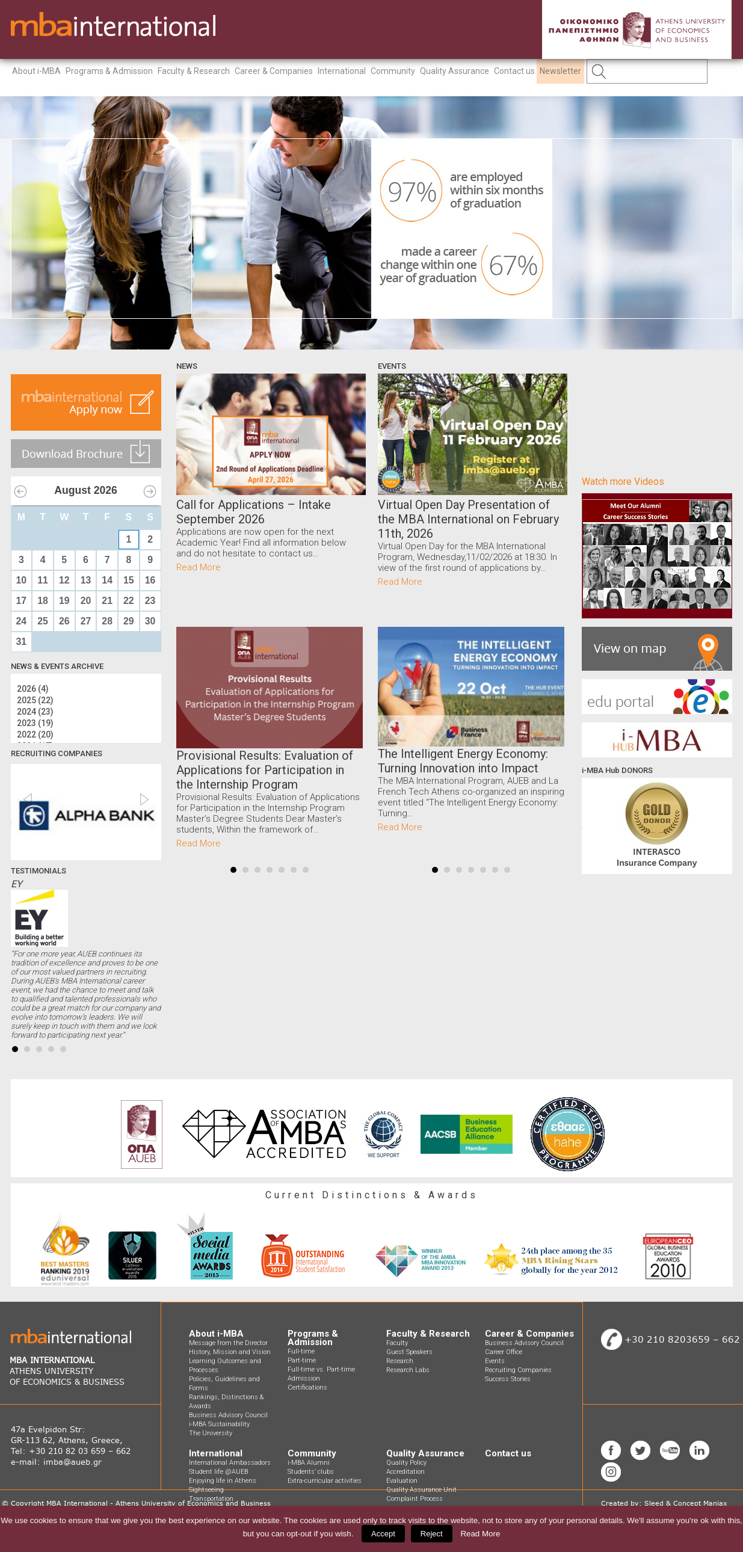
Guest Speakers (409, 1352)
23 (150, 601)
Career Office (503, 1352)
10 (21, 580)
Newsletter (560, 71)
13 (86, 580)
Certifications (307, 1387)
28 (107, 621)
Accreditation (405, 1472)
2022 (35, 734)
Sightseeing (206, 1490)
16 (150, 580)
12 (64, 580)
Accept (383, 1533)
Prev (192, 737)
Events (495, 1361)
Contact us (514, 71)
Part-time (302, 1360)
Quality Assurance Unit (421, 1490)
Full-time (301, 1351)
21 (107, 601)
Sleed (654, 1503)
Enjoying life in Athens (222, 1481)
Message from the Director (228, 1343)
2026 (33, 689)
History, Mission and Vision (230, 1352)
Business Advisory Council (228, 1415)
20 (86, 601)
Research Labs (408, 1370)
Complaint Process (414, 1499)
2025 (35, 700)
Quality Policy (406, 1463)
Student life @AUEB (218, 1472)
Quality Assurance (454, 71)
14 (107, 580)
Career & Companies (274, 71)
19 (64, 601)
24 (21, 621)
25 (42, 621)
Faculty (397, 1343)
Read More (198, 567)
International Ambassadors (230, 1463)
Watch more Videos (623, 481)
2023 (35, 723)
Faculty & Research (194, 71)
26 (64, 621)
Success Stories (508, 1379)
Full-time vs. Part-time (321, 1369)
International (342, 71)
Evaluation (402, 1481)
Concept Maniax (700, 1503)
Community (393, 71)
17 (21, 601)
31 (21, 641)
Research (399, 1361)
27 (86, 621)
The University (210, 1433)
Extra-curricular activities (325, 1481)
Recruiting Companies (518, 1370)
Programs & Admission (109, 71)
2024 (35, 711)
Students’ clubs (311, 1472)
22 (128, 601)
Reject (432, 1533)
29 (128, 621)
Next (347, 737)
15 (128, 580)
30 (150, 621)
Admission (304, 1378)
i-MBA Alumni (309, 1463)
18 (42, 601)
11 (42, 580)
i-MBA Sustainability (219, 1424)
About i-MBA (36, 71)
